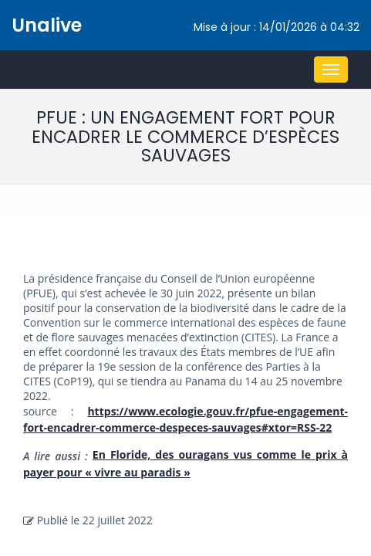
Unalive (47, 25)
